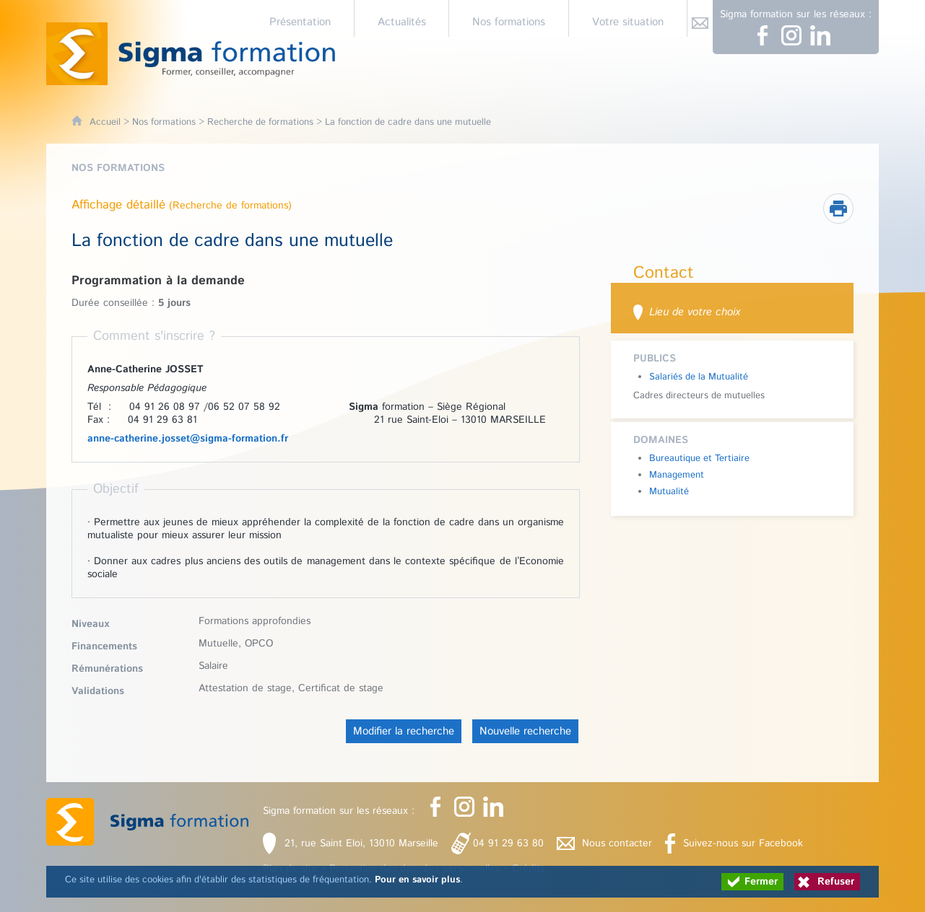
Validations (97, 691)
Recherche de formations (260, 122)
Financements (104, 646)
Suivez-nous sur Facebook (743, 843)
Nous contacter (617, 843)
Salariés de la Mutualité (698, 377)
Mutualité (669, 492)
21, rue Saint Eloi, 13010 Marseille (361, 843)
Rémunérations (107, 669)
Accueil (105, 122)
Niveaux (90, 624)
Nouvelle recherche (525, 731)
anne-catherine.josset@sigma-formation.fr (187, 438)
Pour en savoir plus (417, 880)
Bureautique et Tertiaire (699, 458)
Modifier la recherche (403, 731)
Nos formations (164, 122)
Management (676, 475)
